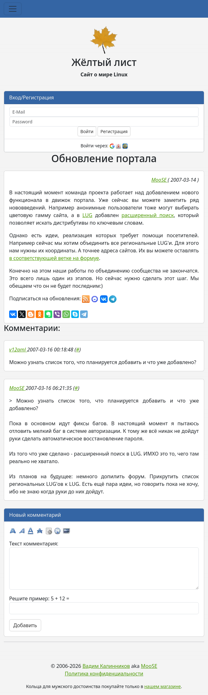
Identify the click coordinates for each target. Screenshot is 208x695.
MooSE (149, 666)
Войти (86, 131)
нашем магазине (162, 686)
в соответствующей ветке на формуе (54, 258)
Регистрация (114, 131)
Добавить (25, 625)
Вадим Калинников (106, 666)
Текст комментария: (33, 543)
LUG (87, 215)
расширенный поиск (148, 215)
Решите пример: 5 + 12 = (39, 598)
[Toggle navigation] (13, 9)
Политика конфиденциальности (104, 673)
